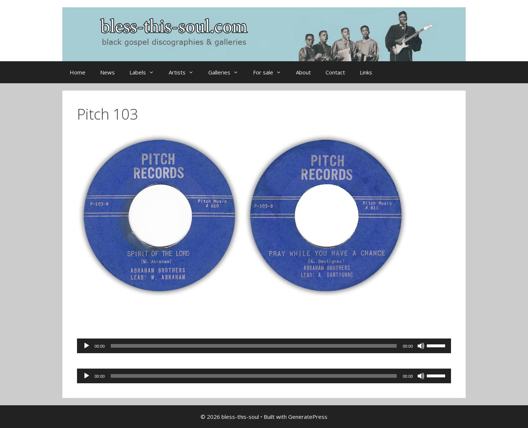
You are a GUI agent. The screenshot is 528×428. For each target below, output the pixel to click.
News (107, 72)
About (303, 72)
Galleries (227, 72)
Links (366, 72)
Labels (145, 72)
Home (77, 72)
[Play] (86, 346)
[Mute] (421, 346)
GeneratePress (307, 416)
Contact (335, 72)
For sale (271, 72)
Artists (185, 72)
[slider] (254, 346)
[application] (264, 346)
